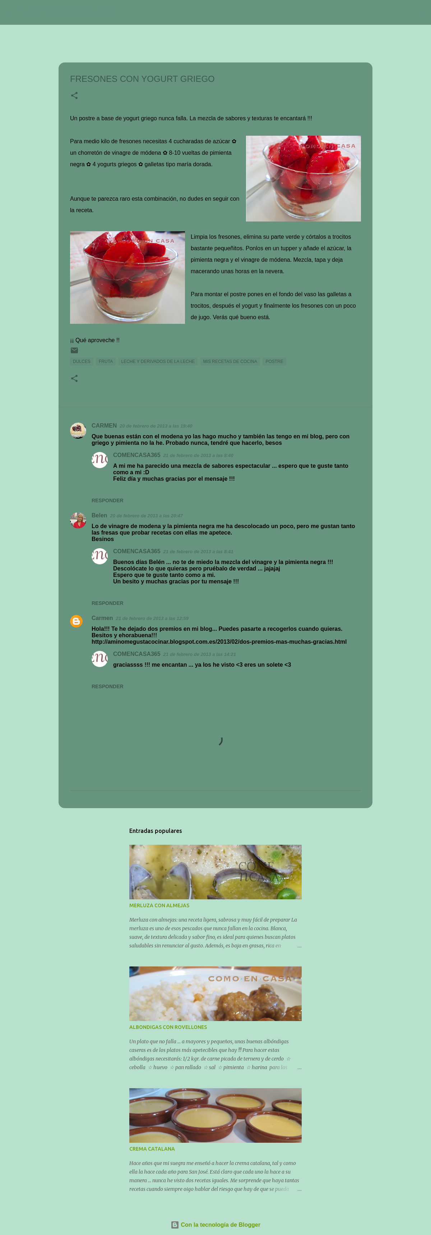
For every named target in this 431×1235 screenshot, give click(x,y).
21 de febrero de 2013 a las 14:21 (199, 654)
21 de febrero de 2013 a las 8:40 (198, 455)
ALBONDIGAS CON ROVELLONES (168, 1027)
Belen (99, 515)
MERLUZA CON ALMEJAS (159, 905)
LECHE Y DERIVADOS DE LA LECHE (158, 361)
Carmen (102, 618)
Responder (108, 500)
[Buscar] (123, 12)
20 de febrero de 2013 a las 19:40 (156, 426)
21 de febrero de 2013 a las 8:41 (198, 551)
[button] (74, 96)
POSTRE (274, 361)
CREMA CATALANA (152, 1149)
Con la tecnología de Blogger (215, 1225)
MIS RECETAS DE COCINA (230, 361)
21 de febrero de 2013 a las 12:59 (152, 618)
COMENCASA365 (66, 12)
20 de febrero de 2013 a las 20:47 (146, 515)
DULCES (82, 361)
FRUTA (106, 361)
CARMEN (104, 426)
